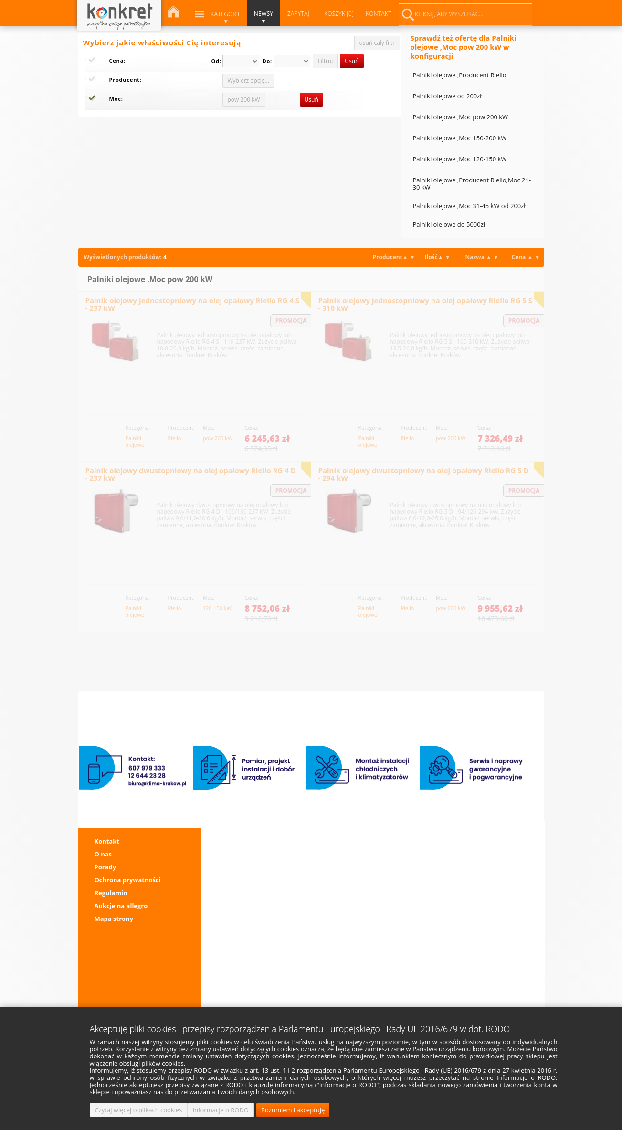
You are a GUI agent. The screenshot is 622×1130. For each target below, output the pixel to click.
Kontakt (107, 841)
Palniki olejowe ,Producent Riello (459, 75)
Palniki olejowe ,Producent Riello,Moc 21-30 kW (472, 183)
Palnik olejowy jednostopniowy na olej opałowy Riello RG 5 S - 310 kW (425, 304)
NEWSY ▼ (263, 17)
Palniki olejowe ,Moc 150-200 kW (460, 138)
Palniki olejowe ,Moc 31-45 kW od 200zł (469, 205)
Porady (105, 867)
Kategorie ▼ (225, 17)
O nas (103, 854)
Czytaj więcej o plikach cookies (138, 1110)
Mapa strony (114, 918)
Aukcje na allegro (121, 905)
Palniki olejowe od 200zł (447, 96)
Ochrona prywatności (128, 880)
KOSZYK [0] (338, 14)
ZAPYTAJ (298, 14)
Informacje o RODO (221, 1110)
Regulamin (111, 893)
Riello (174, 438)
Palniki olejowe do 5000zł (449, 224)
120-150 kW (217, 608)
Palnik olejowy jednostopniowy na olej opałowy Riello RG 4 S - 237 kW (192, 304)
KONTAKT (378, 14)
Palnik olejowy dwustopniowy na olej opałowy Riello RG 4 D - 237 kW (190, 474)
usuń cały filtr (377, 43)
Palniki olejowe (135, 438)
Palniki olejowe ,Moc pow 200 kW (460, 117)
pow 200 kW (217, 438)
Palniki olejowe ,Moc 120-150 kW (460, 159)
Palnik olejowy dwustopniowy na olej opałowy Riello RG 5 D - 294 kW (423, 474)
